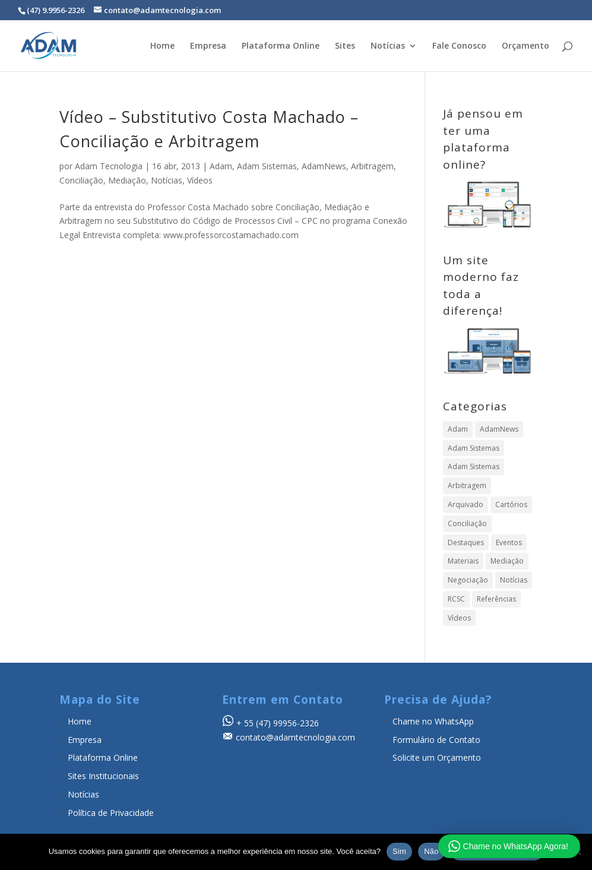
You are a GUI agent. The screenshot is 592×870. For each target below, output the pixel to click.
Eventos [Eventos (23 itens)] (509, 542)
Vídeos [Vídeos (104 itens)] (459, 618)
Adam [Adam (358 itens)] (458, 429)
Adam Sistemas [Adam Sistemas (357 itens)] (473, 448)
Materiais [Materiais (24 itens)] (463, 561)
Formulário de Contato (436, 739)
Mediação (127, 180)
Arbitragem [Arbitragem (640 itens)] (467, 485)
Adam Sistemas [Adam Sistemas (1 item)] (473, 466)
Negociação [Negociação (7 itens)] (468, 580)
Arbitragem (372, 166)
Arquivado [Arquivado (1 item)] (465, 504)
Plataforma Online (280, 46)
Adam (221, 166)
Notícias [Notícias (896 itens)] (513, 580)
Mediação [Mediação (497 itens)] (507, 561)
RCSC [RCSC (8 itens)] (456, 599)
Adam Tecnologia (109, 166)
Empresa (208, 46)
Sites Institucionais (103, 776)
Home (162, 46)
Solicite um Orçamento (436, 757)
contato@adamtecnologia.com (295, 737)
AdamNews (324, 166)
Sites (345, 46)
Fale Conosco (459, 46)
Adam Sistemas (267, 166)
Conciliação (81, 180)
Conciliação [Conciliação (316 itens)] (467, 523)
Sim (399, 851)
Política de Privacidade (111, 812)
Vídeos (200, 180)
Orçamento (525, 46)
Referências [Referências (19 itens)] (496, 599)
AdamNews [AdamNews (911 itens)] (499, 429)
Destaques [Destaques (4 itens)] (466, 542)
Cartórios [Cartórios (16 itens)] (511, 504)
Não (431, 851)
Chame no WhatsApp (433, 721)
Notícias (388, 46)
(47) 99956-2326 (287, 723)
